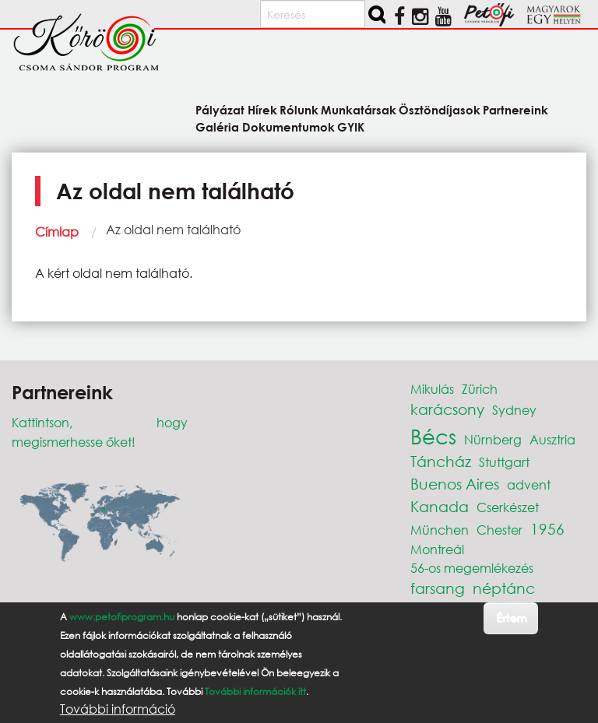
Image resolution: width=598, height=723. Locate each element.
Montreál (437, 549)
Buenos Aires (454, 484)
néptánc (504, 588)
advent (529, 484)
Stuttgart (504, 462)
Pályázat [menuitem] (219, 109)
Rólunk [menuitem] (299, 109)
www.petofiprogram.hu (121, 616)
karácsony (447, 409)
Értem (511, 617)
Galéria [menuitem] (217, 126)
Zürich (480, 389)
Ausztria (552, 439)
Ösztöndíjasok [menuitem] (439, 109)
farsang (437, 588)
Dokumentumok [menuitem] (288, 126)
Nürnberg (493, 439)
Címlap (57, 231)
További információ (117, 709)
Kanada (439, 506)
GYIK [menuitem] (350, 126)
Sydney (514, 410)
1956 (547, 529)
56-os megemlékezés (471, 568)
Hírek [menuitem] (262, 109)
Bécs (433, 435)
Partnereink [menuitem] (515, 109)
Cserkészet (508, 507)
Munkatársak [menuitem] (358, 109)
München (439, 529)
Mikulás (432, 389)
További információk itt (255, 691)
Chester (499, 529)
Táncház (440, 461)
